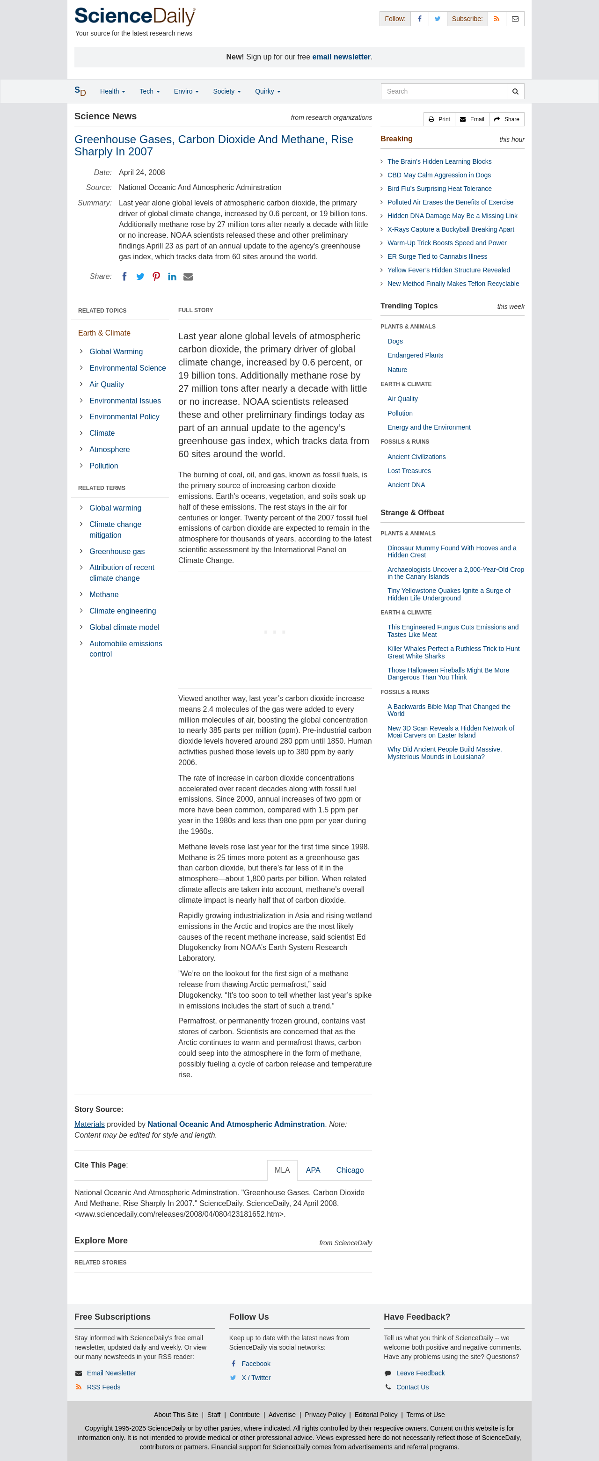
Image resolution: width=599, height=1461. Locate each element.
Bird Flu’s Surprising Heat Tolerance (439, 188)
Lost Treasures (409, 471)
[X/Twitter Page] (438, 18)
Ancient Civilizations (416, 456)
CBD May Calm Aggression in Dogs (439, 175)
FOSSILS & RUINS (404, 441)
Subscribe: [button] (467, 18)
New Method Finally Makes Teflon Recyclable (453, 283)
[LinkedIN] (172, 276)
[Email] (188, 276)
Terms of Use (425, 1414)
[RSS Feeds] (497, 18)
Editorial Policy (376, 1414)
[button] (439, 119)
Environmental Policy (124, 417)
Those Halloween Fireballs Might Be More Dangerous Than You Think (448, 673)
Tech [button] (149, 91)
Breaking (396, 139)
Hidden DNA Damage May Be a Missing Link (452, 215)
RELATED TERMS (101, 488)
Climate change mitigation (115, 529)
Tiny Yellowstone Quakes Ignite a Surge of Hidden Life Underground (449, 594)
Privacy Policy (325, 1414)
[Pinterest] (156, 276)
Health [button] (112, 91)
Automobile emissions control (125, 649)
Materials (89, 1124)
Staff (214, 1414)
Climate (102, 433)
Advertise (282, 1414)
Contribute (245, 1414)
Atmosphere (109, 449)
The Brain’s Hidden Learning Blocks (439, 161)
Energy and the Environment (428, 427)
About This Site (176, 1414)
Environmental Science (127, 368)
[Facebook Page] (419, 18)
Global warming (115, 508)
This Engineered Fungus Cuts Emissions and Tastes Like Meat (453, 630)
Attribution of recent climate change (121, 572)
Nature (397, 369)
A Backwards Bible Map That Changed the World (449, 710)
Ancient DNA (406, 485)
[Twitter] (140, 276)
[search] (515, 91)
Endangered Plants (415, 355)
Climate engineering (122, 611)
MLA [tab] (282, 1170)
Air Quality (106, 384)
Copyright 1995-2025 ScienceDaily (135, 1428)
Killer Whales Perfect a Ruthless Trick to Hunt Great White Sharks (453, 652)
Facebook (256, 1363)
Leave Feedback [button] (420, 1373)
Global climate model (124, 627)
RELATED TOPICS (102, 310)
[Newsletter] (515, 18)
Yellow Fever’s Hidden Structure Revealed (448, 270)
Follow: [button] (395, 18)
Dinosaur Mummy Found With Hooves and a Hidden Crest (451, 551)
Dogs (395, 341)
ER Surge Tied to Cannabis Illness (437, 256)
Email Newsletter (111, 1373)
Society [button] (227, 91)
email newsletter (342, 57)
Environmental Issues (125, 401)
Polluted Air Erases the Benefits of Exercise (450, 202)
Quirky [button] (267, 91)
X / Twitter (256, 1377)
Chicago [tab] (350, 1170)
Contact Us (412, 1387)
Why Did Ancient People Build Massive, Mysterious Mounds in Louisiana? (444, 752)
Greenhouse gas (117, 551)
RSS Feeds (104, 1387)
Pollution (103, 466)
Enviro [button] (186, 91)
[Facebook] (124, 276)
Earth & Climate (104, 333)
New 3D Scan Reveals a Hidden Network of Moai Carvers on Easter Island (450, 731)
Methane (103, 595)
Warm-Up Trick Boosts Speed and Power (447, 243)
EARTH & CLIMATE (405, 384)
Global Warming (116, 352)
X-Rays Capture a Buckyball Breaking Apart (450, 229)
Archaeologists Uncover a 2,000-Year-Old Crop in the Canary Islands (455, 573)
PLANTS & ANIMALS (408, 326)
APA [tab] (313, 1170)
